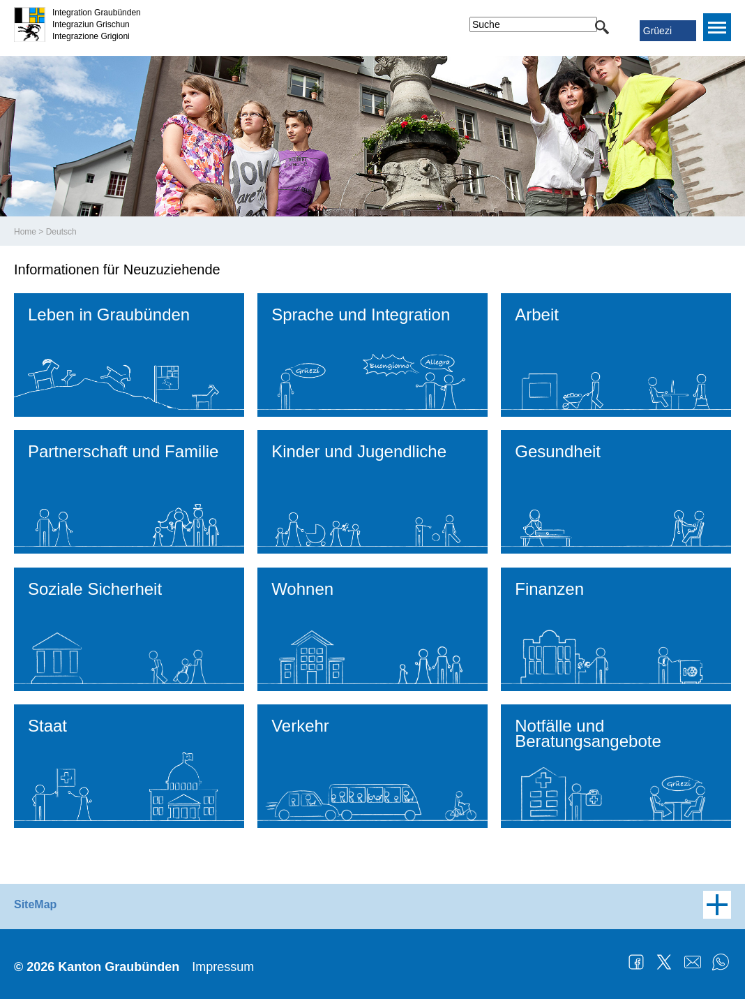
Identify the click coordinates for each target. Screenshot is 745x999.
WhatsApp (720, 962)
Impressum (223, 967)
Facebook (636, 962)
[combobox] (533, 24)
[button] (602, 27)
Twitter (664, 962)
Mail (692, 962)
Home (25, 232)
